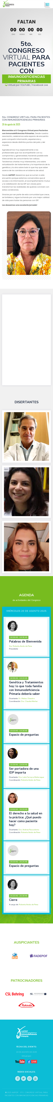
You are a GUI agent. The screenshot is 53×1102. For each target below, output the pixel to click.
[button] (26, 637)
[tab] (26, 637)
